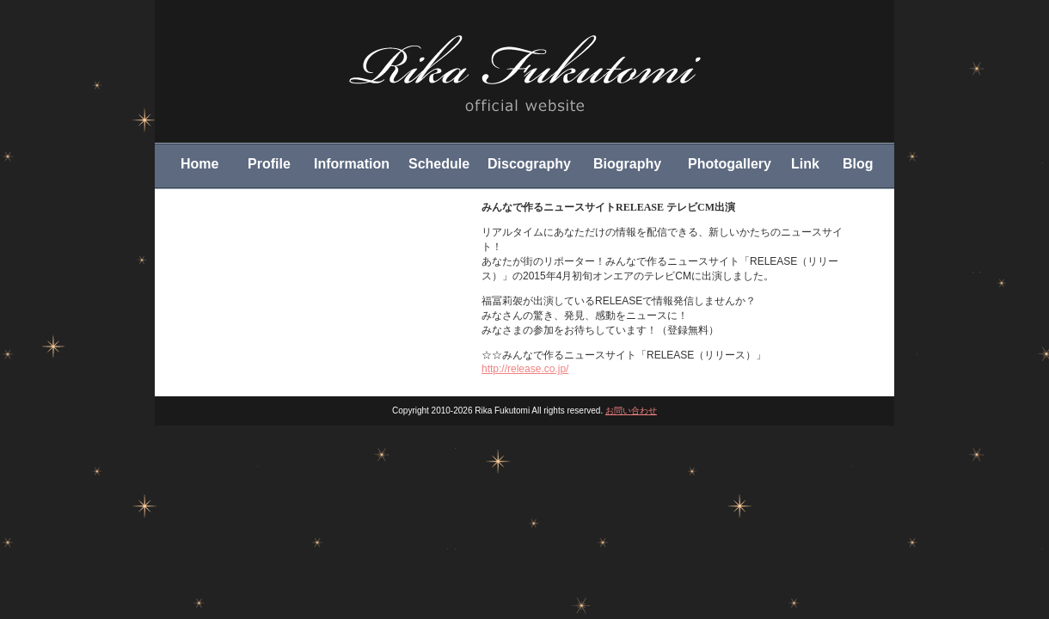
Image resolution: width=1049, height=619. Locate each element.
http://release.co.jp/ (525, 369)
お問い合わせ (631, 410)
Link (805, 163)
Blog (858, 163)
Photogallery (729, 163)
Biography (627, 163)
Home (199, 163)
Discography (529, 163)
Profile (269, 163)
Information (352, 163)
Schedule (438, 163)
